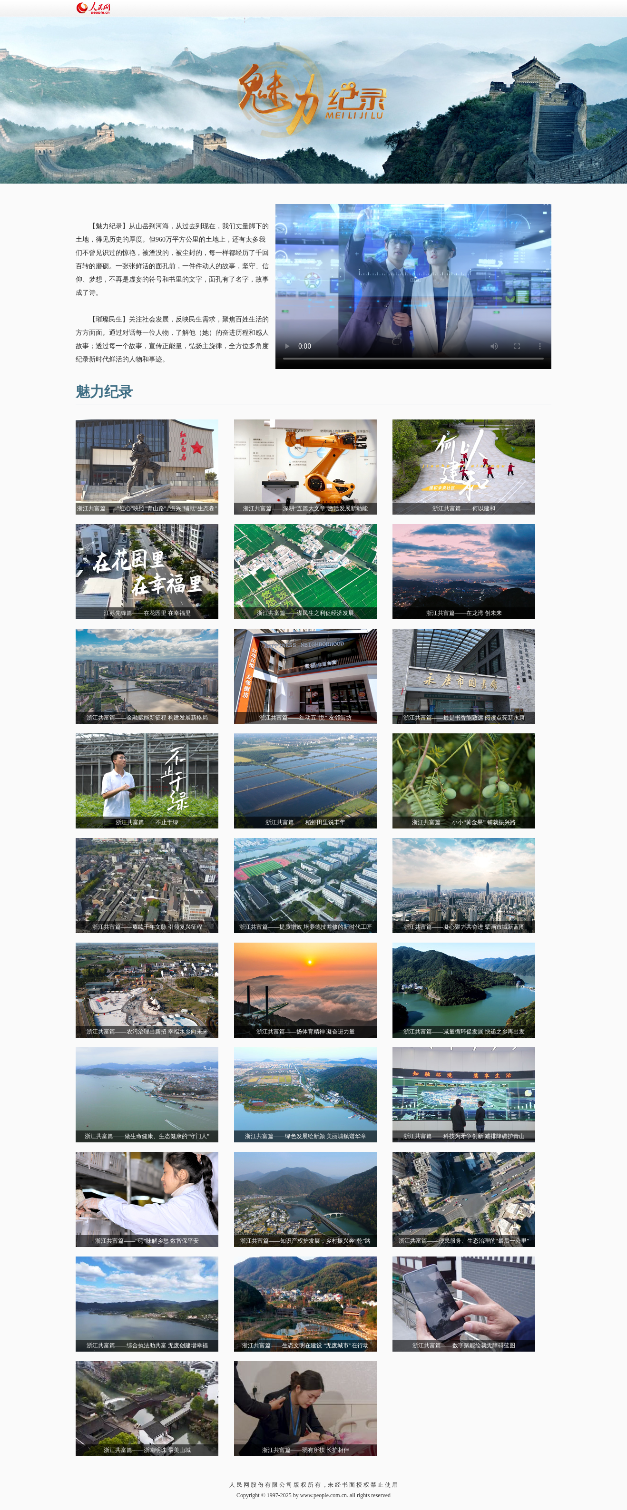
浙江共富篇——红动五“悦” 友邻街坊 (305, 717)
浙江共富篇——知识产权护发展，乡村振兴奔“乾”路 (305, 1240)
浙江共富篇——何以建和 (463, 508)
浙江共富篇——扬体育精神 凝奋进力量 (305, 1031)
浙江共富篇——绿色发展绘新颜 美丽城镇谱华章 (305, 1136)
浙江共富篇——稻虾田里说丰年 (305, 822)
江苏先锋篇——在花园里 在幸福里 (147, 613)
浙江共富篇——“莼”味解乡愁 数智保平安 (147, 1240)
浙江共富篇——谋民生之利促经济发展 (305, 613)
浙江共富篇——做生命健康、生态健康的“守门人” (147, 1136)
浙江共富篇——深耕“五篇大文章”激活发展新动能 (305, 508)
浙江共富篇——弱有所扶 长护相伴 (305, 1450)
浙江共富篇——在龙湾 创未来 (464, 613)
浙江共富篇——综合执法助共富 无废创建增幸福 (147, 1345)
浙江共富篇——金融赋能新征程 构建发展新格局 (147, 717)
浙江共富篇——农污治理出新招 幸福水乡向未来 (147, 1031)
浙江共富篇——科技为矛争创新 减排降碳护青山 (464, 1136)
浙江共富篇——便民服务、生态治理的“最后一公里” (464, 1240)
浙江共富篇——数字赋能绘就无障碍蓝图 (463, 1345)
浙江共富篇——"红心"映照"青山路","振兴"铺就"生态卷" (147, 508)
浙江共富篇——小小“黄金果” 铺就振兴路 (464, 822)
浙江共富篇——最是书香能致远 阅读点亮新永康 (464, 717)
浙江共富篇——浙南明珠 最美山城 (147, 1450)
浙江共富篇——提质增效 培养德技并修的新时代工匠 (305, 927)
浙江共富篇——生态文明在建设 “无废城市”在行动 (305, 1345)
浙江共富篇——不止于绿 (147, 822)
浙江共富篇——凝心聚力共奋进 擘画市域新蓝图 (464, 927)
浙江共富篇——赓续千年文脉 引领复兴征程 (147, 927)
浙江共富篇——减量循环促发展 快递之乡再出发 (464, 1031)
